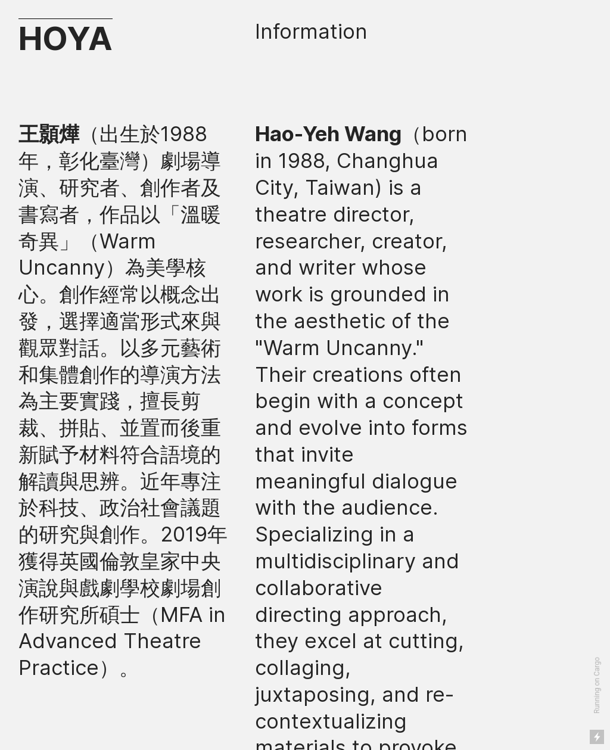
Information (311, 31)
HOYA (65, 38)
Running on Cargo (597, 685)
